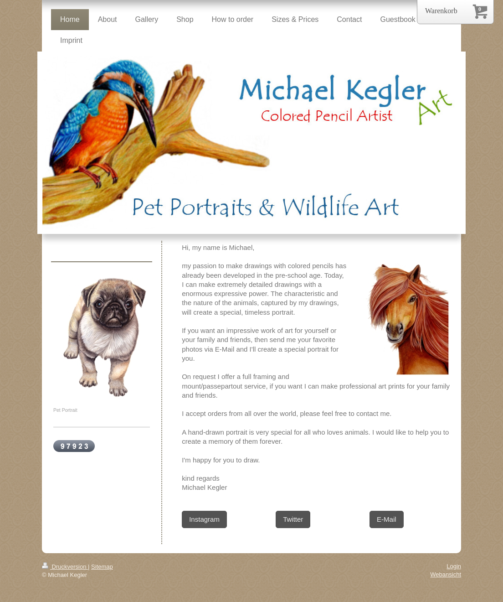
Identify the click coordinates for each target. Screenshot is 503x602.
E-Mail (386, 519)
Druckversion (65, 566)
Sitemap (102, 566)
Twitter (293, 519)
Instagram (204, 519)
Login (454, 566)
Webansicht (445, 574)
